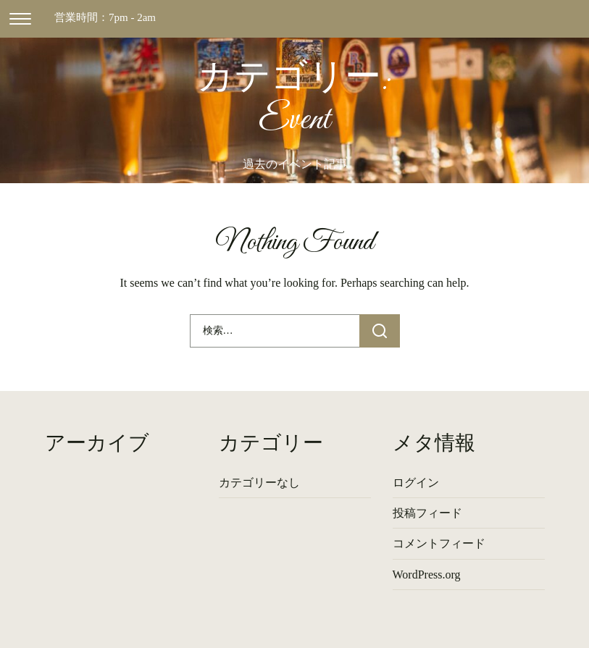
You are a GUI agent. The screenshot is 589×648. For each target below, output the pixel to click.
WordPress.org (427, 574)
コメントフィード (439, 543)
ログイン (416, 482)
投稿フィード (427, 513)
